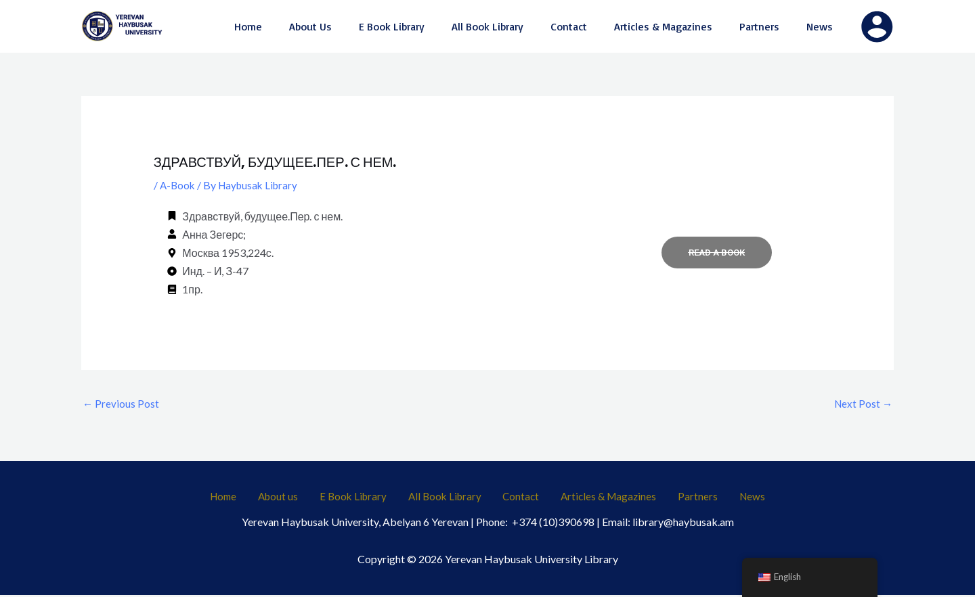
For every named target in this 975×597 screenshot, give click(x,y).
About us (300, 498)
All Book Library (450, 498)
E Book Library (367, 498)
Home (253, 498)
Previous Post (121, 403)
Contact (519, 498)
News (723, 498)
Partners (679, 498)
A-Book (178, 184)
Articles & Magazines (598, 498)
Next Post (862, 403)
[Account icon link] (877, 26)
